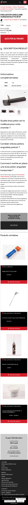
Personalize (20, 501)
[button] (25, 2)
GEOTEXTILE (5, 480)
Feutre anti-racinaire (7, 482)
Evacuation (4, 468)
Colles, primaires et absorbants (12, 313)
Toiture (15, 7)
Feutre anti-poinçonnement (9, 484)
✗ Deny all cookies (10, 501)
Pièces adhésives (8, 266)
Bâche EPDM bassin (7, 474)
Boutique (8, 7)
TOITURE (4, 462)
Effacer (25, 25)
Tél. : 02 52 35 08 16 (7, 494)
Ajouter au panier (14, 39)
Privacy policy (14, 503)
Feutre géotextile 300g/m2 (9, 486)
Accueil (2, 7)
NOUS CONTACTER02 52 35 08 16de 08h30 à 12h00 (14, 217)
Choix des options (15, 421)
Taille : (2, 25)
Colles (3, 466)
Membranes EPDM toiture (8, 464)
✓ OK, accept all (20, 499)
